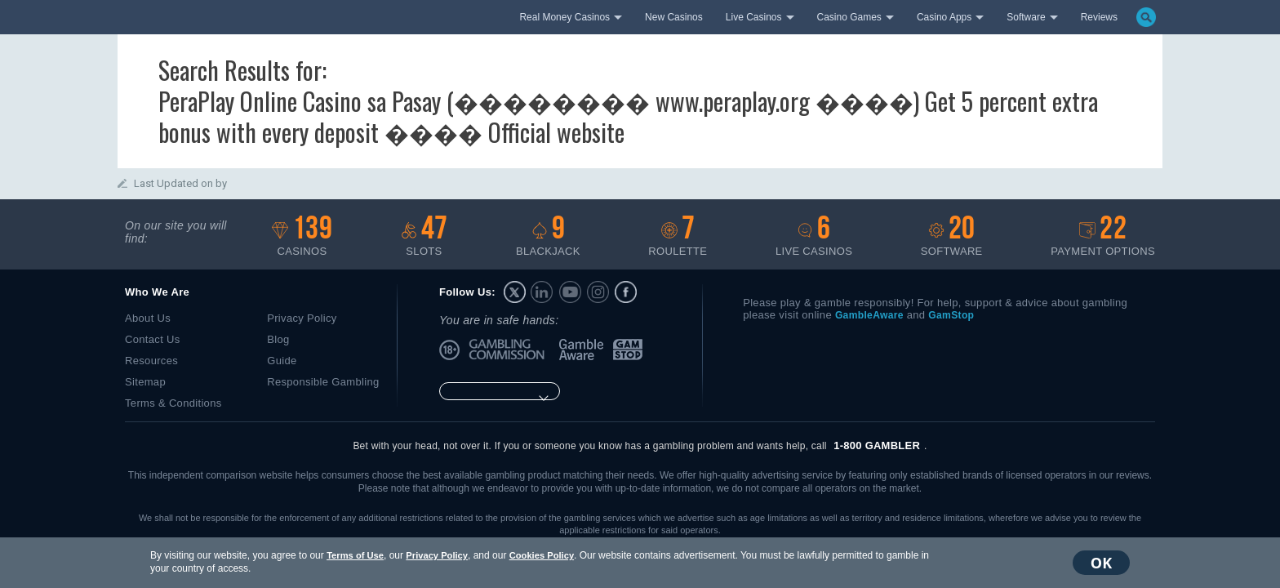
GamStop (628, 349)
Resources (151, 360)
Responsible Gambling (323, 382)
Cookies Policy (541, 555)
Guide (281, 360)
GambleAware (583, 349)
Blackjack (548, 236)
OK (1101, 562)
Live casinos (814, 236)
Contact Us (152, 339)
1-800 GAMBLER (876, 445)
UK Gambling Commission (510, 349)
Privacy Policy (437, 555)
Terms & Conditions (173, 403)
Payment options (1103, 236)
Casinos (302, 236)
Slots (424, 236)
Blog (278, 339)
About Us (148, 318)
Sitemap (145, 382)
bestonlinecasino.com (277, 15)
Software (952, 236)
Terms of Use (355, 555)
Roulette (677, 236)
